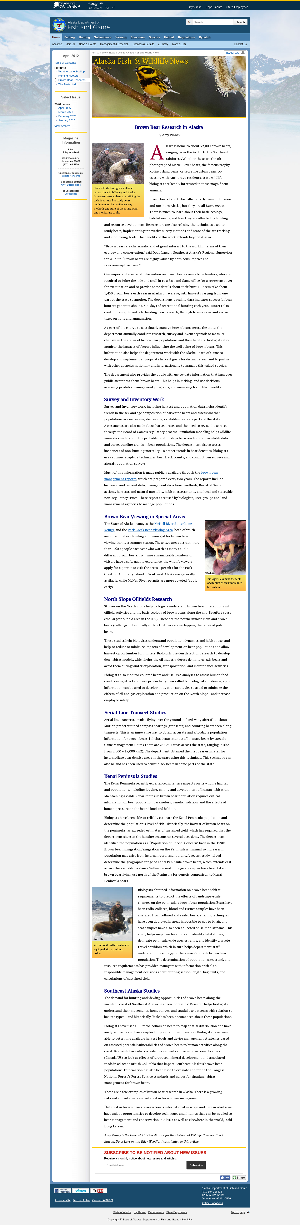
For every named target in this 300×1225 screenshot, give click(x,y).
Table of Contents (65, 62)
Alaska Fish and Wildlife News (143, 52)
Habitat (169, 37)
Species (154, 37)
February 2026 (67, 116)
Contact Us (240, 44)
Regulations (186, 37)
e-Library (163, 44)
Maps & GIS (179, 44)
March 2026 (65, 112)
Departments (214, 7)
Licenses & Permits (143, 44)
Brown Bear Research (71, 80)
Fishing (69, 37)
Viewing (120, 37)
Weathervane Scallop (71, 71)
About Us (57, 44)
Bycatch (204, 37)
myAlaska (195, 7)
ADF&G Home (99, 52)
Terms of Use (81, 1200)
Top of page (238, 1212)
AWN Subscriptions (71, 185)
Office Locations (212, 1203)
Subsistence (102, 37)
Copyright (113, 1219)
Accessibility (62, 1200)
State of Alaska (68, 5)
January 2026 (66, 120)
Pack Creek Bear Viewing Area (150, 529)
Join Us (70, 44)
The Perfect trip (67, 84)
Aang (93, 3)
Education (138, 37)
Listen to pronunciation (101, 3)
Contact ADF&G (102, 1200)
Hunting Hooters (68, 75)
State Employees (237, 7)
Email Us (187, 1219)
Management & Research (114, 44)
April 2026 (64, 107)
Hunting (84, 37)
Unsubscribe (70, 193)
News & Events (87, 44)
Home (56, 37)
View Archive (62, 126)
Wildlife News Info (71, 176)
